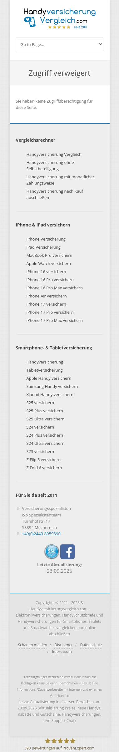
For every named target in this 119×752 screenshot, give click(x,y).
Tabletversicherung (45, 370)
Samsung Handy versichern (52, 386)
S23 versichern (40, 451)
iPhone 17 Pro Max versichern (55, 320)
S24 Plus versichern (45, 435)
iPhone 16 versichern (46, 271)
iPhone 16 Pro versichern (50, 279)
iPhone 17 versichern (46, 304)
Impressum (62, 651)
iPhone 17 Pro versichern (50, 312)
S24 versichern (40, 427)
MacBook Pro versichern (49, 255)
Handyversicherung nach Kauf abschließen (55, 194)
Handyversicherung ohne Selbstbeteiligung (50, 165)
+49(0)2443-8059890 (41, 533)
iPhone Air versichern (47, 296)
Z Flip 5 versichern (44, 459)
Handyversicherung (45, 362)
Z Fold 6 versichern (44, 467)
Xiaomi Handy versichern (50, 394)
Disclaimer (63, 645)
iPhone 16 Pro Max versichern (55, 288)
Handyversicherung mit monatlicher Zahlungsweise (60, 180)
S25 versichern (40, 402)
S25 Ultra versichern (46, 419)
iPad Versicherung (44, 247)
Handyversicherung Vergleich (54, 154)
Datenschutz (91, 645)
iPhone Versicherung (46, 239)
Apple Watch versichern (49, 263)
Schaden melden (32, 645)
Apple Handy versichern (49, 378)
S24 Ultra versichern (46, 443)
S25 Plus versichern (45, 411)
